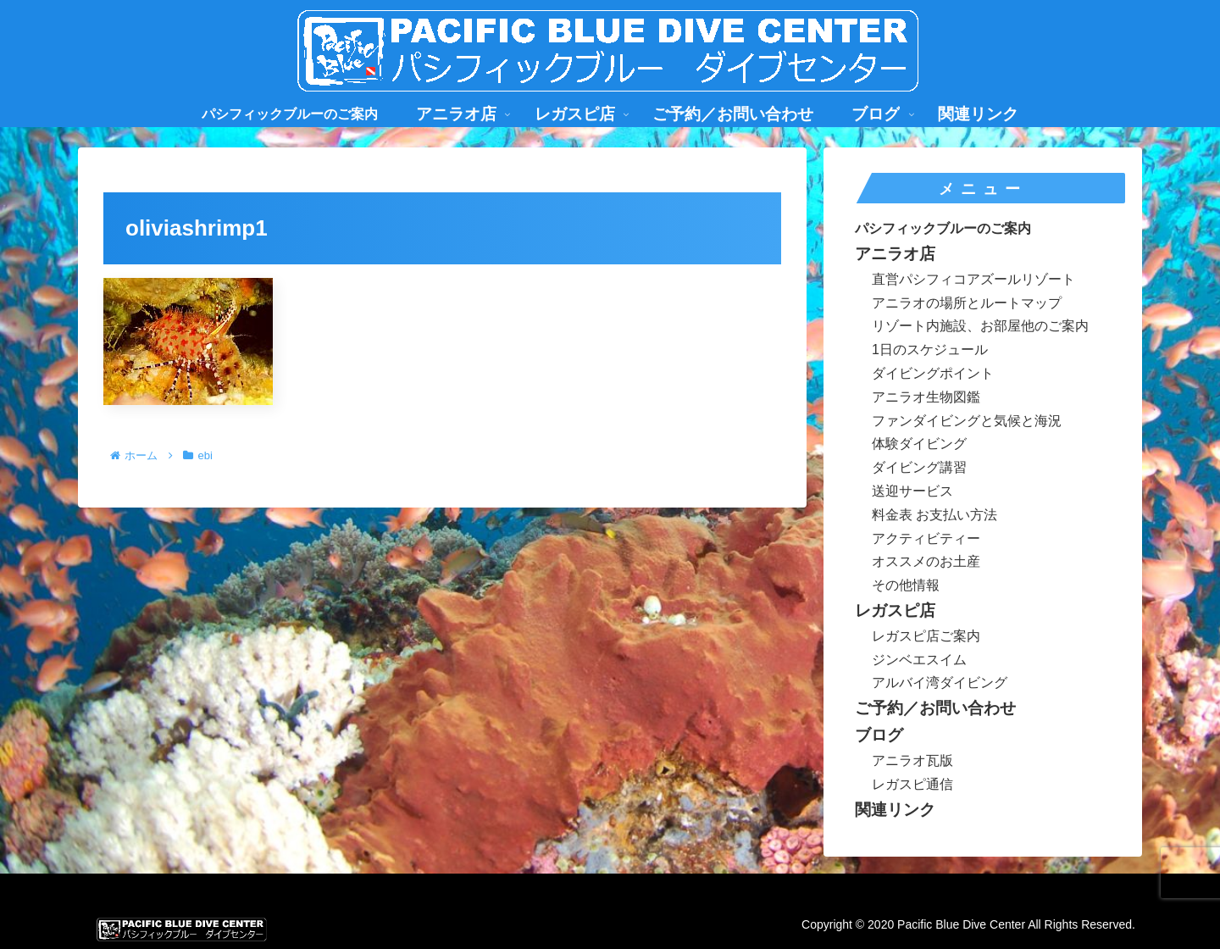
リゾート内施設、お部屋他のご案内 (980, 326)
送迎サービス (912, 491)
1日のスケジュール (930, 349)
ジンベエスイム (919, 659)
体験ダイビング (919, 443)
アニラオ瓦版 (912, 760)
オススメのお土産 (926, 561)
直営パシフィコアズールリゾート (973, 279)
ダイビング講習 (919, 467)
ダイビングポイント (933, 373)
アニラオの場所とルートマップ (967, 303)
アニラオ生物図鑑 (926, 397)
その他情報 (906, 585)
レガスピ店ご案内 (926, 636)
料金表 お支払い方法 (934, 515)
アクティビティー (926, 538)
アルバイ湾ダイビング (939, 682)
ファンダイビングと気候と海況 (967, 420)
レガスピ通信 (912, 784)
